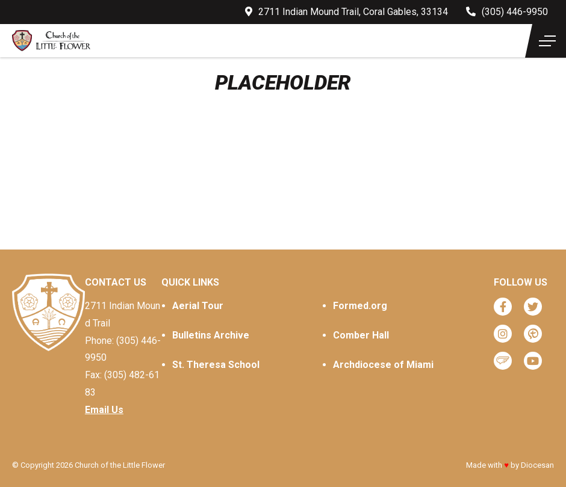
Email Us (104, 409)
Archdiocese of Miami (383, 364)
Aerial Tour (197, 305)
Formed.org (360, 305)
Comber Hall (361, 335)
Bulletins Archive (210, 335)
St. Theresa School (216, 364)
